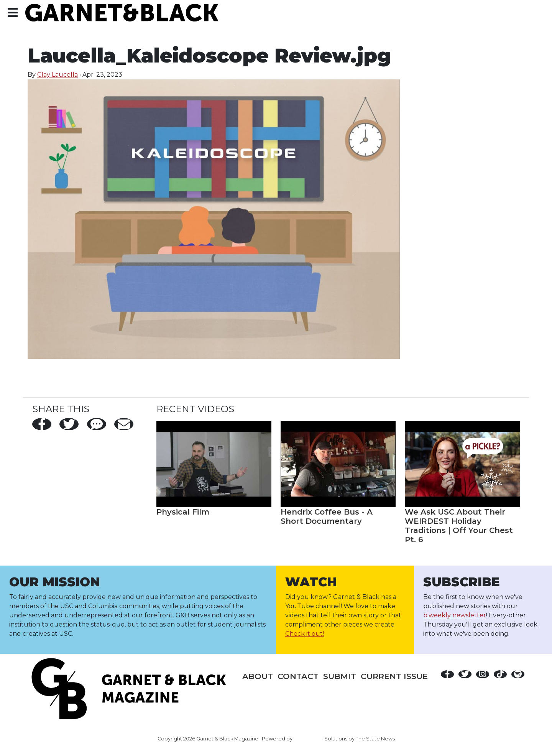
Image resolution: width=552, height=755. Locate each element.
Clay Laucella (57, 74)
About (257, 676)
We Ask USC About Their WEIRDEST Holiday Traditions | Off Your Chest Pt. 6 (459, 525)
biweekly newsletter (454, 615)
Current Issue (394, 676)
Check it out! (304, 633)
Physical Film (182, 511)
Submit (339, 676)
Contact (298, 676)
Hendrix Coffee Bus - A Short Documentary (327, 516)
